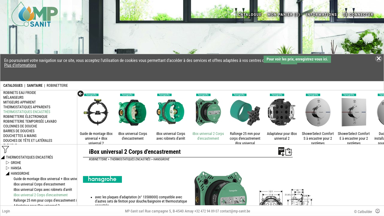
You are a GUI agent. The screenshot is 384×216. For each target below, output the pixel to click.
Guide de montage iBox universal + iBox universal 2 (96, 138)
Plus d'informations (20, 65)
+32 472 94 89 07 (206, 211)
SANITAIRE (35, 85)
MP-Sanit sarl (134, 211)
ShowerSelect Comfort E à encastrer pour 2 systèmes (354, 138)
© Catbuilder (363, 212)
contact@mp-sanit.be (235, 211)
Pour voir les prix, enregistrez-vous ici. (297, 59)
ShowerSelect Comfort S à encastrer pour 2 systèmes (318, 138)
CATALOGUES (13, 85)
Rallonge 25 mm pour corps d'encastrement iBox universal (245, 138)
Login (6, 211)
